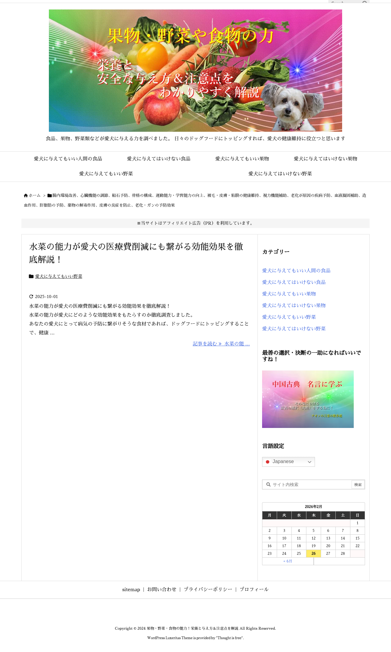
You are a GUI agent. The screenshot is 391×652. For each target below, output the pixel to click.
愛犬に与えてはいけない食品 (294, 282)
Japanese (279, 462)
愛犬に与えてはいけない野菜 (294, 328)
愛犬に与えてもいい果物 (289, 294)
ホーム (35, 195)
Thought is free (229, 638)
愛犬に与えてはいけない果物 (294, 305)
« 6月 (287, 561)
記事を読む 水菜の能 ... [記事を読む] (221, 343)
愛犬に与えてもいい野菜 (58, 276)
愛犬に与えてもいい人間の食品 (296, 270)
